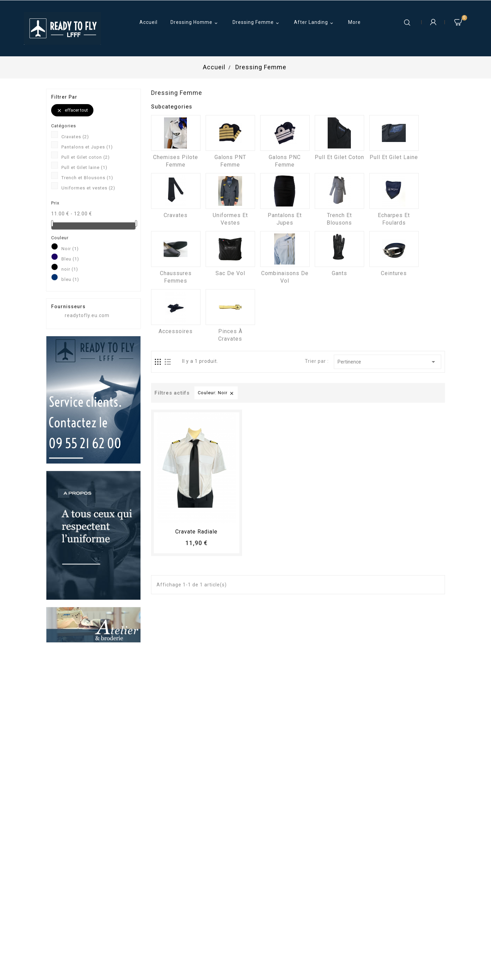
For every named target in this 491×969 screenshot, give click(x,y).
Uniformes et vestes (88, 187)
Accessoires (176, 331)
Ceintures (394, 273)
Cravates (75, 136)
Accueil (148, 22)
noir (69, 269)
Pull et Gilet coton (85, 157)
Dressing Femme (257, 22)
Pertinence (387, 362)
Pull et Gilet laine (84, 167)
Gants (339, 273)
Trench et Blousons (87, 177)
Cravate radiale (196, 531)
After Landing (314, 22)
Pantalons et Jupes (87, 146)
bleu (70, 279)
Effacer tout (72, 110)
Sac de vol (230, 273)
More (354, 22)
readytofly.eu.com (87, 315)
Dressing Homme (195, 22)
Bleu (70, 258)
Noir (70, 248)
